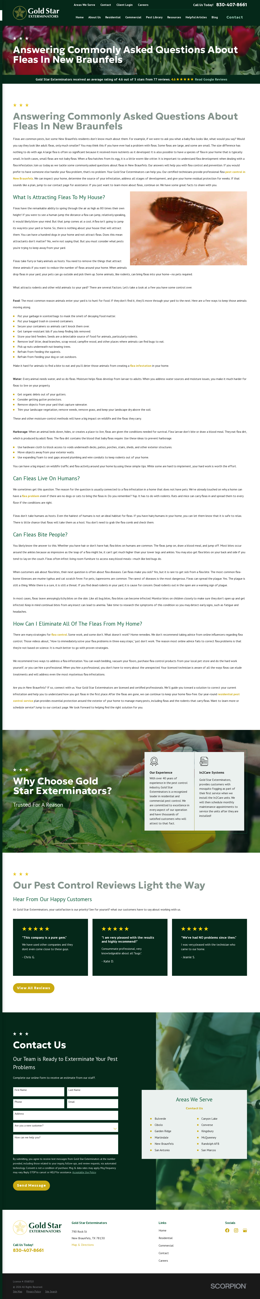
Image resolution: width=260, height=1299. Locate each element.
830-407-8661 (231, 5)
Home (162, 1230)
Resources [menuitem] (174, 17)
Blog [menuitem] (215, 17)
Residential (166, 1238)
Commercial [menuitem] (133, 17)
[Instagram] (236, 1230)
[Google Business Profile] (245, 1230)
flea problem (30, 496)
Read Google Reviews (211, 79)
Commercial (166, 1245)
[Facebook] (227, 1230)
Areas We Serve (84, 5)
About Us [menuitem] (94, 17)
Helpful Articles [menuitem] (196, 17)
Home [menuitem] (80, 17)
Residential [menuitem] (113, 17)
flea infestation (140, 366)
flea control (59, 634)
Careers (143, 5)
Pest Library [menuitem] (154, 17)
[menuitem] (17, 1292)
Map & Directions (83, 1245)
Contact (105, 5)
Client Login (124, 5)
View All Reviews (33, 988)
